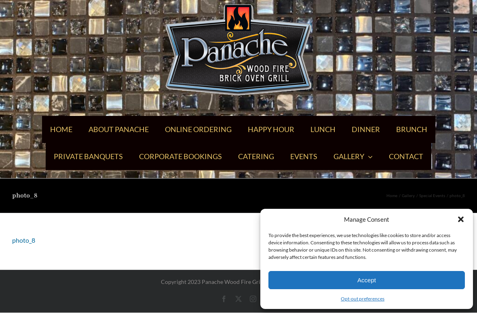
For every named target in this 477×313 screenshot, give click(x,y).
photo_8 (23, 240)
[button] (461, 219)
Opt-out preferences (362, 299)
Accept (366, 280)
